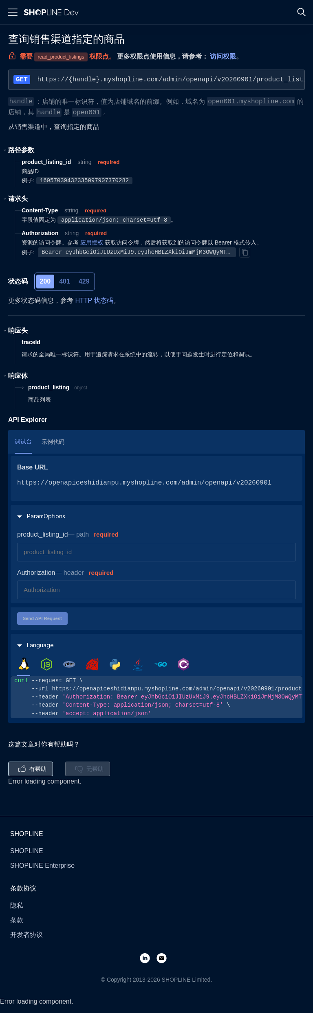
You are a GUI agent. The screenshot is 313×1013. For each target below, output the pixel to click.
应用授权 (91, 242)
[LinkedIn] (148, 957)
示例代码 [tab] (53, 442)
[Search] (301, 12)
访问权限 (223, 56)
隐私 (16, 905)
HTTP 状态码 (94, 300)
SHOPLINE (26, 850)
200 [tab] (45, 281)
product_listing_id (42, 534)
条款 (16, 920)
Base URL (32, 467)
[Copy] (244, 252)
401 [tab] (64, 281)
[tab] (23, 663)
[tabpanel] (156, 697)
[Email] (164, 957)
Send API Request (42, 618)
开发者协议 (26, 934)
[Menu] (13, 12)
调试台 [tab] (23, 441)
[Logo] (53, 12)
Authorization (36, 572)
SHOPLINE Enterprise (42, 865)
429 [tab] (84, 281)
